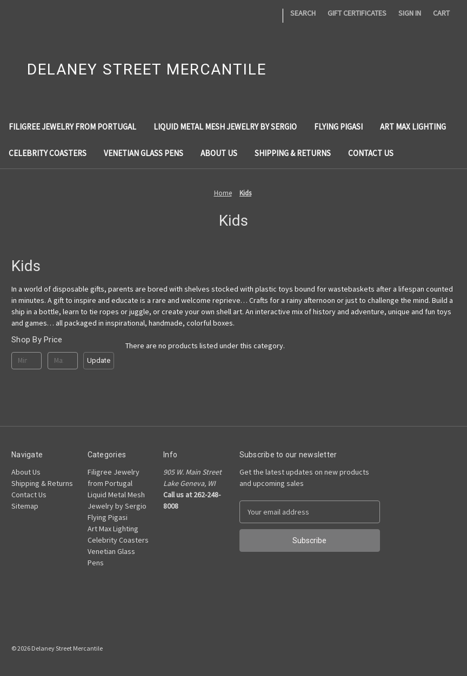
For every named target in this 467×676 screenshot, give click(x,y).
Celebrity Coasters (47, 153)
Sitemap (24, 506)
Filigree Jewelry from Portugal (72, 126)
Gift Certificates (357, 13)
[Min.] (26, 360)
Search (303, 13)
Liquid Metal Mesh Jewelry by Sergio (225, 126)
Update (98, 360)
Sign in (409, 13)
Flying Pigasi (338, 126)
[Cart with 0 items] (441, 13)
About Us (219, 153)
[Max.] (63, 360)
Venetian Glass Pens (143, 153)
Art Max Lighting (413, 126)
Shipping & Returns (293, 153)
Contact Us (370, 153)
